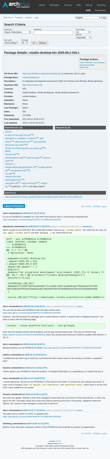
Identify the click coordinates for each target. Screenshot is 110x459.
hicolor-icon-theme (13, 148)
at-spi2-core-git (23, 135)
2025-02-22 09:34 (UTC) (34, 351)
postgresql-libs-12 (27, 167)
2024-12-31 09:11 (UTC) (36, 402)
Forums (68, 5)
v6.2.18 (58, 449)
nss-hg (12, 154)
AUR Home (8, 17)
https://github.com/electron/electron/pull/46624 (23, 342)
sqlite (7, 180)
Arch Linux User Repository (16, 5)
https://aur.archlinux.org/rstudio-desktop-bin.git (42, 73)
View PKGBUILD (86, 62)
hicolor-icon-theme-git (32, 148)
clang (7, 183)
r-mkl (9, 174)
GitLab (88, 5)
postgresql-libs (11, 167)
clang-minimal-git (29, 183)
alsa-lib (8, 132)
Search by (8, 29)
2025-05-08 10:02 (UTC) (34, 313)
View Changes (99, 62)
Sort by (78, 35)
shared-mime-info (13, 176)
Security (101, 5)
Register (28, 17)
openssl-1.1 (10, 164)
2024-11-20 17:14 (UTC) (34, 418)
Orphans (43, 43)
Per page (24, 40)
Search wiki (84, 67)
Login (36, 17)
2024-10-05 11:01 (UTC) (38, 431)
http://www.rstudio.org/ (32, 85)
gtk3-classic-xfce (22, 142)
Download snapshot (87, 65)
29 (94, 206)
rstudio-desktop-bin (30, 77)
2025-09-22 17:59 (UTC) (39, 226)
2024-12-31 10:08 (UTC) (34, 385)
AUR (88, 10)
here (60, 451)
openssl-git (18, 158)
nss (6, 154)
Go (34, 43)
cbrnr (79, 313)
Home (42, 5)
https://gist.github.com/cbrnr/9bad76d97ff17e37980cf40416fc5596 (32, 219)
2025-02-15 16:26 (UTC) (36, 362)
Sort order (8, 40)
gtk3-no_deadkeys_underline (23, 138)
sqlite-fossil (16, 180)
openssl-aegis (33, 158)
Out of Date (80, 29)
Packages (55, 5)
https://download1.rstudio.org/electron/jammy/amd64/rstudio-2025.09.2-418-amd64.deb (43, 197)
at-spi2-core (10, 135)
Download (100, 10)
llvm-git (14, 183)
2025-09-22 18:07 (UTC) (34, 213)
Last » (104, 206)
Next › (98, 206)
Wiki (79, 5)
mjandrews (87, 226)
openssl (8, 158)
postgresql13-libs (18, 170)
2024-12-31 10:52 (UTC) (36, 375)
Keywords (37, 29)
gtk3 (7, 138)
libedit (7, 151)
